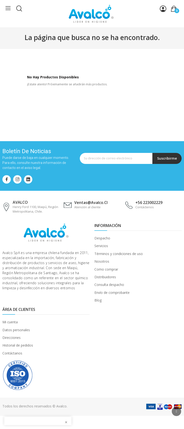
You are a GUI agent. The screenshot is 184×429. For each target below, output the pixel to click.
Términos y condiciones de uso (118, 253)
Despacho (102, 238)
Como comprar (106, 269)
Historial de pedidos (17, 345)
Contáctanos (12, 353)
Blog (98, 300)
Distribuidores (105, 277)
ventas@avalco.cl (91, 202)
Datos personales (16, 330)
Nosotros (101, 261)
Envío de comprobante (112, 292)
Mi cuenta (10, 322)
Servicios (101, 245)
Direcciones (11, 337)
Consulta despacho (109, 284)
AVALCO (20, 202)
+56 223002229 (148, 202)
